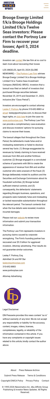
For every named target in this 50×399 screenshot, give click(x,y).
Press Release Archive (29, 370)
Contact (45, 380)
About (13, 370)
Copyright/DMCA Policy (12, 380)
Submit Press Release (14, 375)
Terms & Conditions (36, 375)
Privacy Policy (32, 380)
